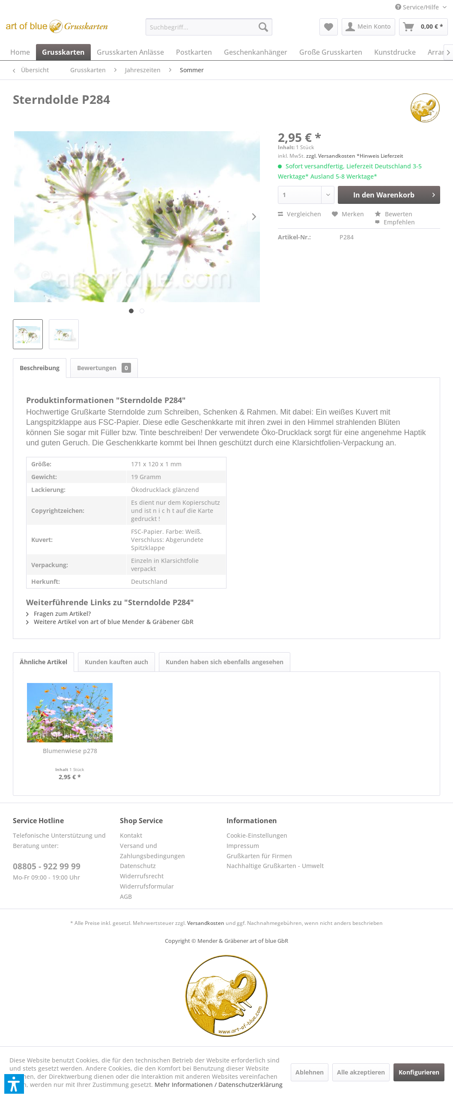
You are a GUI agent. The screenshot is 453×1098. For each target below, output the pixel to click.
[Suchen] (263, 26)
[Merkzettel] (328, 26)
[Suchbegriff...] (209, 26)
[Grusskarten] (63, 52)
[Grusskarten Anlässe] (130, 52)
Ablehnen (309, 1072)
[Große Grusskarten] (330, 52)
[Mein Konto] (368, 26)
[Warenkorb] (423, 26)
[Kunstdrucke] (395, 52)
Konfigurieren (419, 1072)
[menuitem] (421, 7)
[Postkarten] (194, 52)
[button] (14, 1084)
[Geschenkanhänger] (255, 52)
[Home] (20, 52)
